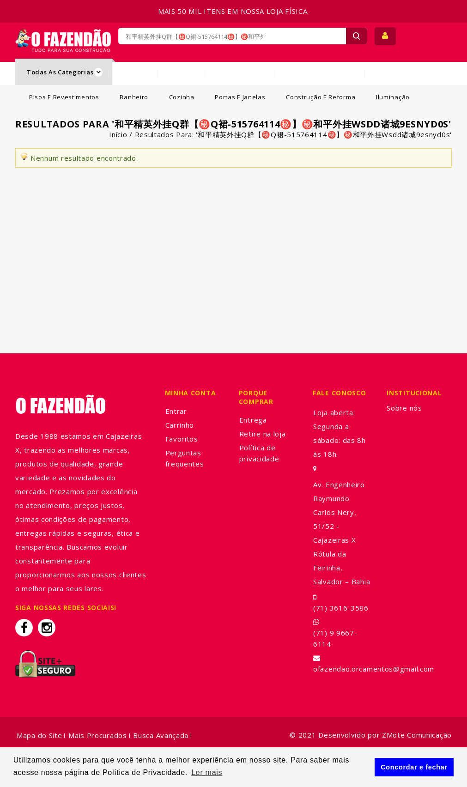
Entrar (176, 411)
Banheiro (134, 97)
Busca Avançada (160, 735)
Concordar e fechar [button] (414, 767)
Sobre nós (404, 407)
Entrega (253, 419)
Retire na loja (262, 433)
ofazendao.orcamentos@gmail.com (373, 668)
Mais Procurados (97, 735)
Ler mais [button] (206, 772)
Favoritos (181, 438)
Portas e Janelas (240, 97)
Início (118, 134)
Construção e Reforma (320, 97)
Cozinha (181, 97)
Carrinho (179, 425)
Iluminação (393, 97)
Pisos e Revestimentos (64, 97)
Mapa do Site (39, 735)
